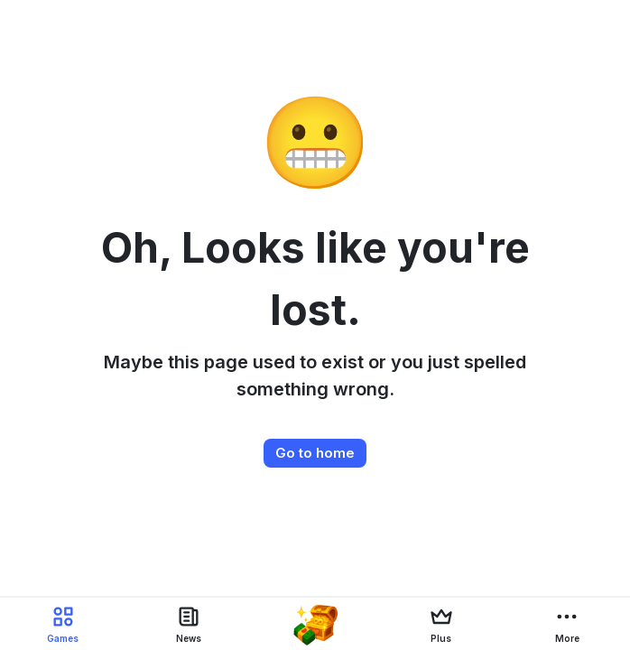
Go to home (315, 452)
